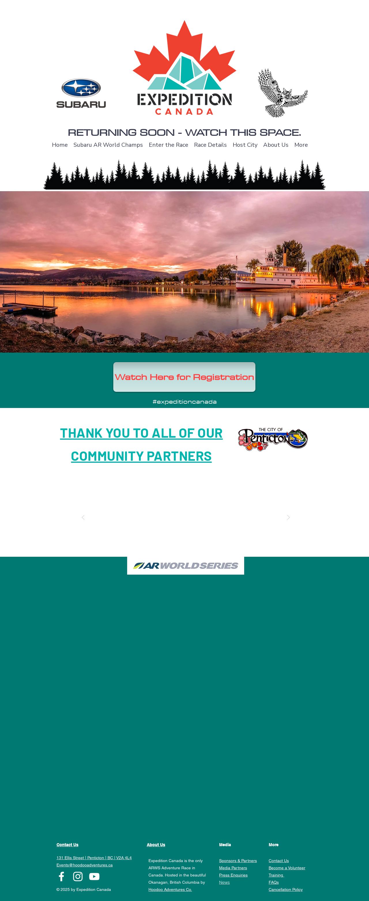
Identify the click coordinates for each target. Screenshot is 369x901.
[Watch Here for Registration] (184, 377)
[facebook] (61, 876)
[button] (185, 517)
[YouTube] (94, 876)
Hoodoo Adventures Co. (170, 889)
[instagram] (77, 876)
